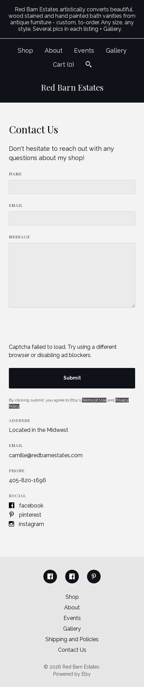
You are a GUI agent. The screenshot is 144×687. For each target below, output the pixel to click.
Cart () (63, 64)
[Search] (88, 65)
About (53, 50)
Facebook (31, 505)
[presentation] (61, 329)
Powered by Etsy (72, 674)
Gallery (116, 50)
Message (19, 236)
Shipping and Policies (72, 639)
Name (15, 173)
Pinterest (30, 515)
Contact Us (72, 650)
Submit (72, 378)
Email (16, 205)
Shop (25, 50)
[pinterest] (94, 576)
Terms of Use (94, 400)
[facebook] (50, 576)
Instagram (31, 524)
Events (84, 50)
